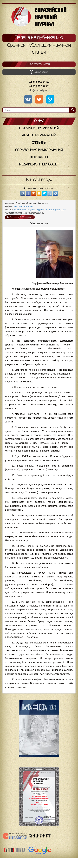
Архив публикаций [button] (39, 135)
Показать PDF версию (19, 217)
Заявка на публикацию (39, 38)
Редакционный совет (39, 164)
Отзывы (39, 142)
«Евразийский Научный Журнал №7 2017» (39, 209)
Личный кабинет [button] (39, 72)
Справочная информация (39, 150)
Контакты (39, 157)
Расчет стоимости (39, 64)
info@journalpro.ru (39, 90)
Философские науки (23, 206)
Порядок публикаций (39, 128)
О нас (39, 121)
